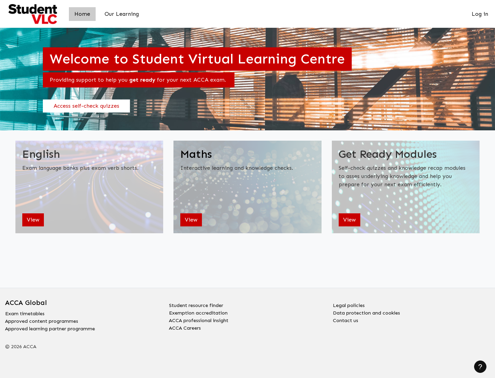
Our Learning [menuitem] (122, 14)
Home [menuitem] (82, 14)
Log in (480, 14)
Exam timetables (27, 311)
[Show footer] (480, 367)
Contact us (347, 319)
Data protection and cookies (370, 311)
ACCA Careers (187, 327)
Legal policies (351, 303)
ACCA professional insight (203, 319)
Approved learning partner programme (56, 327)
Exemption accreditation (201, 311)
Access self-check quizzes (86, 106)
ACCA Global (26, 300)
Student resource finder (199, 303)
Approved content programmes (46, 319)
